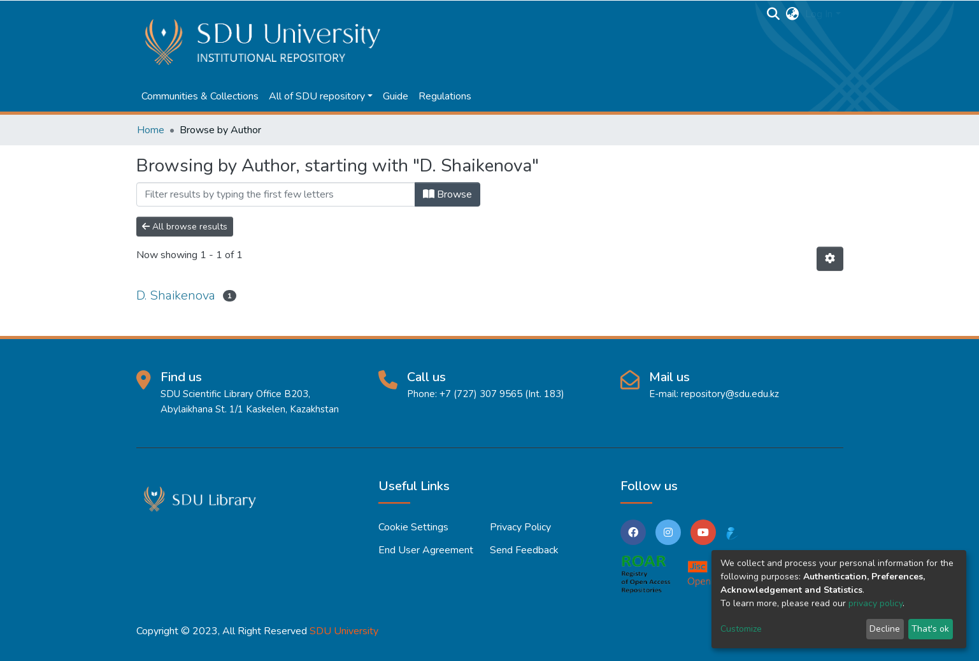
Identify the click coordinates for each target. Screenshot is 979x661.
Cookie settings (413, 527)
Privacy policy (520, 527)
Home (150, 130)
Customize (741, 629)
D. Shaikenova (175, 295)
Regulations (444, 96)
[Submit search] (773, 14)
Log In (819, 14)
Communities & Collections (200, 96)
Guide (395, 96)
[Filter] (275, 194)
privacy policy (875, 603)
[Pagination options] (830, 259)
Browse (447, 194)
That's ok (930, 629)
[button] (792, 14)
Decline (884, 629)
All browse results (184, 227)
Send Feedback (524, 550)
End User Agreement (425, 550)
